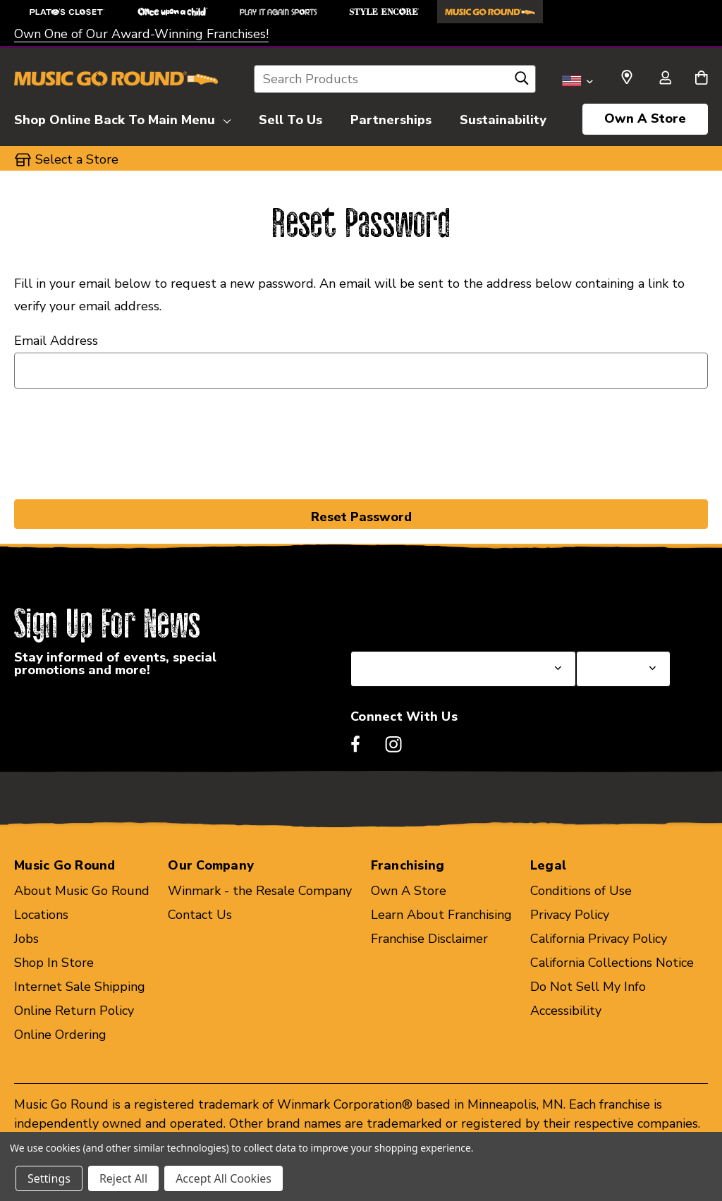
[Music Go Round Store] (490, 11)
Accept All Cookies (223, 1178)
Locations (41, 914)
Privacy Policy (569, 914)
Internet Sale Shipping (79, 986)
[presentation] (361, 441)
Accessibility (565, 1010)
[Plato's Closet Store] (67, 11)
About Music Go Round (81, 890)
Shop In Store (54, 962)
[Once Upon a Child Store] (173, 11)
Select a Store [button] (76, 159)
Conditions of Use (581, 890)
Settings (49, 1178)
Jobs (26, 938)
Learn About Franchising (441, 914)
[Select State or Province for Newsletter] (463, 669)
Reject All (123, 1178)
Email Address (56, 340)
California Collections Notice (612, 962)
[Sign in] (664, 79)
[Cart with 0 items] (701, 79)
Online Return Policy (74, 1010)
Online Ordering (60, 1034)
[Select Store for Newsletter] (623, 669)
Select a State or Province (426, 617)
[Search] (521, 82)
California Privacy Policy (598, 938)
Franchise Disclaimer (429, 938)
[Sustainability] (503, 118)
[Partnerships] (391, 118)
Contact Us (200, 914)
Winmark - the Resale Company (260, 890)
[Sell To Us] (290, 118)
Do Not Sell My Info (588, 986)
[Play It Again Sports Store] (278, 11)
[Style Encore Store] (384, 11)
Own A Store (645, 118)
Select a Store (617, 617)
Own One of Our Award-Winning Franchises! (141, 33)
